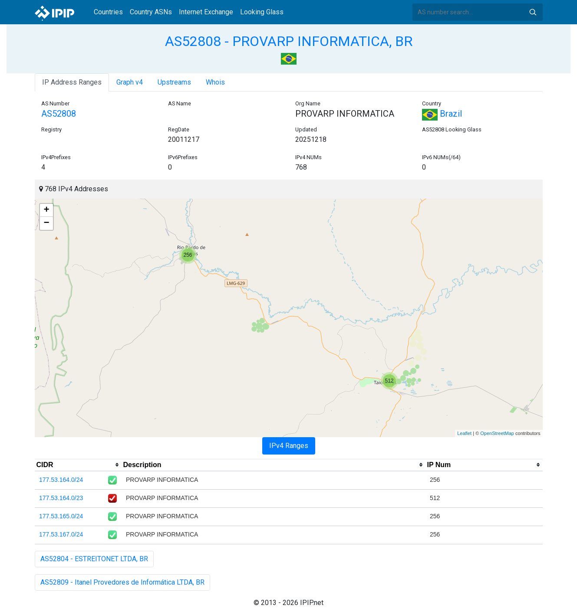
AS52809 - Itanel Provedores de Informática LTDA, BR (122, 582)
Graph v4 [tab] (129, 82)
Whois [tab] (215, 82)
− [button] (46, 223)
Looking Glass (262, 12)
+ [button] (46, 210)
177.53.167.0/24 (61, 534)
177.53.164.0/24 (61, 479)
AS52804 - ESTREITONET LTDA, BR (94, 559)
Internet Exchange (206, 12)
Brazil (442, 113)
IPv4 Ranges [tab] (288, 446)
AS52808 (58, 113)
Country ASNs (151, 12)
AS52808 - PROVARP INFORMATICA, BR (288, 41)
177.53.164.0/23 (61, 497)
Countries (108, 12)
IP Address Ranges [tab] (72, 82)
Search (532, 12)
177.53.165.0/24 (61, 516)
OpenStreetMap (497, 433)
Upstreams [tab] (174, 82)
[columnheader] (78, 465)
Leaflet (464, 433)
